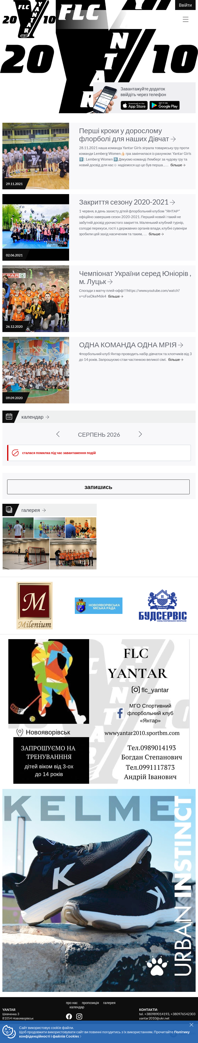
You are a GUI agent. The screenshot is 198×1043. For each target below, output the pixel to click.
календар (35, 417)
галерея (33, 510)
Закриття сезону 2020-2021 (127, 201)
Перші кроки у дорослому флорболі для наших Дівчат (127, 134)
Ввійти (185, 5)
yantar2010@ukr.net (154, 1018)
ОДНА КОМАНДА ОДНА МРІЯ (131, 344)
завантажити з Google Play (164, 105)
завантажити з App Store (134, 105)
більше (178, 165)
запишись (98, 486)
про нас (72, 1003)
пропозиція (91, 1003)
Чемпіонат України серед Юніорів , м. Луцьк (135, 277)
